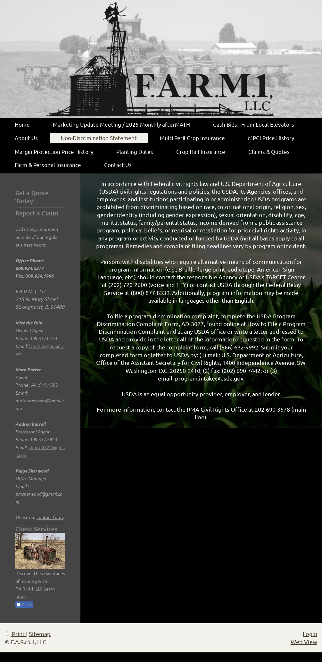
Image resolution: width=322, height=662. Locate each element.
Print (15, 633)
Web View (304, 641)
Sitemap (40, 633)
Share (24, 605)
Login (310, 633)
